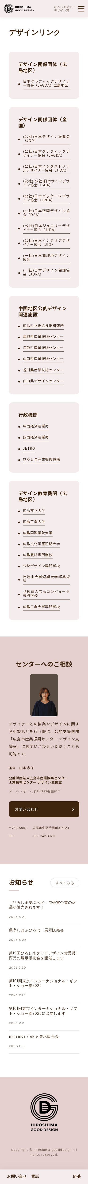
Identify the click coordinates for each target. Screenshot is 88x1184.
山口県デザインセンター (43, 381)
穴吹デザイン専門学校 (41, 566)
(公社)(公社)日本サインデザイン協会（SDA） (46, 183)
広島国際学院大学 (38, 533)
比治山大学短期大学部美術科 (46, 579)
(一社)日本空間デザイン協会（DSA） (46, 213)
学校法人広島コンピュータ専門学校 (46, 593)
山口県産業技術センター (43, 359)
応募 (77, 1176)
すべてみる (64, 883)
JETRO (29, 448)
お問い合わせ (26, 809)
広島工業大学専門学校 (41, 607)
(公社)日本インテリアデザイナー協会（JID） (46, 242)
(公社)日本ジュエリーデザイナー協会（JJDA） (46, 228)
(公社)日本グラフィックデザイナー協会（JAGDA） (46, 153)
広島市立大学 (34, 510)
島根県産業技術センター (43, 337)
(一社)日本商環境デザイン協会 (46, 257)
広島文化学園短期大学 (41, 544)
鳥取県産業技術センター (43, 348)
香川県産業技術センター (43, 370)
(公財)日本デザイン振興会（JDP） (46, 138)
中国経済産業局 (36, 426)
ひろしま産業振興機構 (41, 459)
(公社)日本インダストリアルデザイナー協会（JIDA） (46, 168)
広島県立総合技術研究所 (43, 326)
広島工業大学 (34, 521)
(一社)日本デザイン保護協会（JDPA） (46, 272)
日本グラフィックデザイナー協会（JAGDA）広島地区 (46, 83)
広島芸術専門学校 (38, 555)
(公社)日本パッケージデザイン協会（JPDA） (46, 198)
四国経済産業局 (36, 437)
